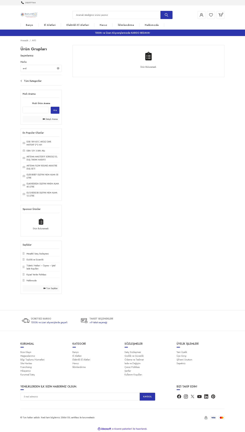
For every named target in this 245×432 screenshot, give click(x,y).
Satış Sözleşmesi (133, 353)
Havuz (75, 364)
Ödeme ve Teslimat (134, 360)
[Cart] (220, 15)
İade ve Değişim (133, 364)
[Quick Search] (36, 110)
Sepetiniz (181, 364)
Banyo (75, 353)
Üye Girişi (181, 356)
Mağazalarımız (27, 356)
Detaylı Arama (50, 119)
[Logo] (29, 14)
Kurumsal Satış (27, 375)
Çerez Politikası (132, 367)
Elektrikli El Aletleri (81, 360)
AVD (34, 40)
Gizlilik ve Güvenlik (134, 356)
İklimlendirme (79, 367)
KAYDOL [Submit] (147, 397)
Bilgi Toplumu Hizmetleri (32, 360)
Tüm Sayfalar (51, 289)
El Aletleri (77, 356)
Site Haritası (26, 364)
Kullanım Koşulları (133, 375)
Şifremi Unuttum (184, 360)
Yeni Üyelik (182, 353)
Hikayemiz (25, 371)
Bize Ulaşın (25, 353)
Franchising (26, 367)
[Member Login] (199, 15)
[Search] (122, 15)
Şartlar (128, 371)
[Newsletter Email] (87, 397)
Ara (55, 111)
